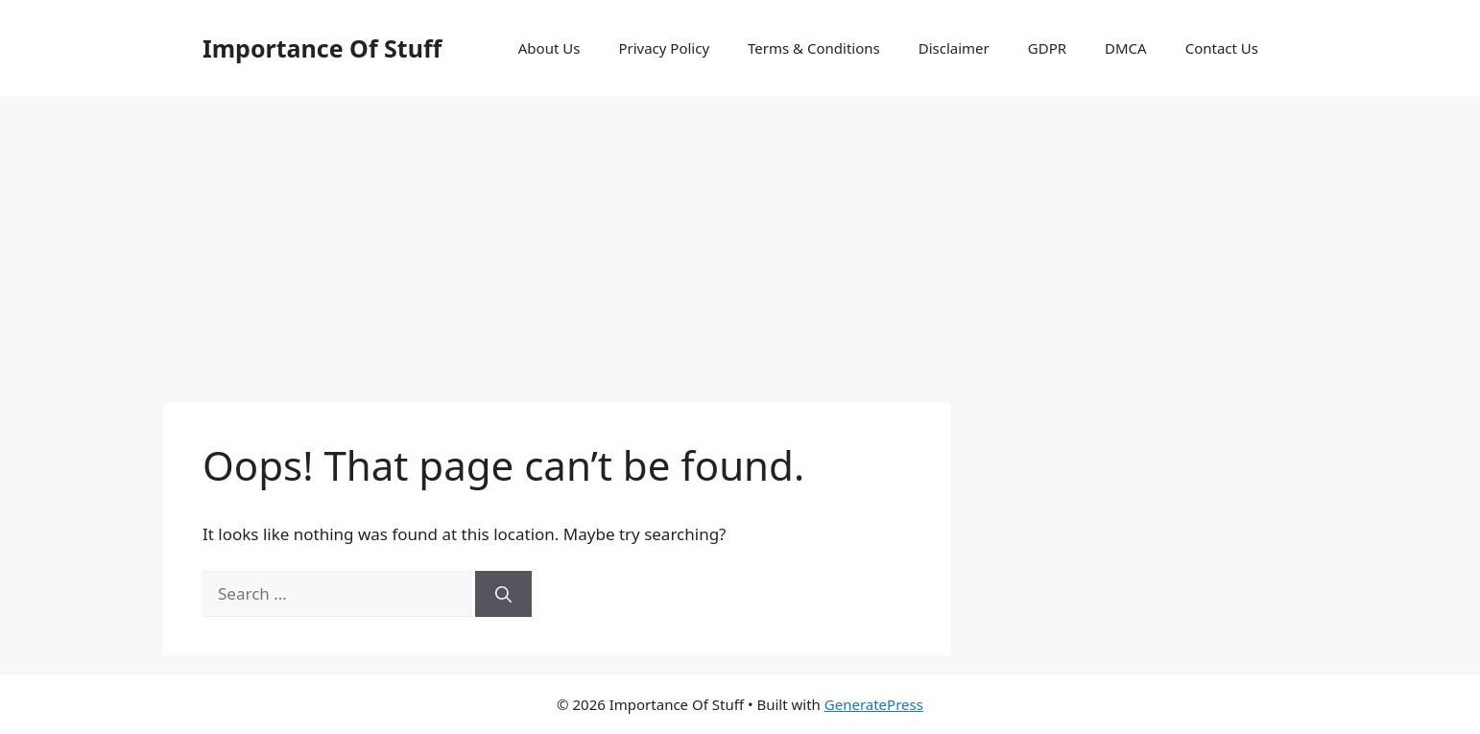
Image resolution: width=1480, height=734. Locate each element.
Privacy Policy (663, 48)
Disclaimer (954, 48)
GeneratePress (873, 704)
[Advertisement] (740, 240)
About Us (549, 48)
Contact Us (1221, 48)
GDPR (1047, 48)
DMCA (1126, 48)
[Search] (503, 594)
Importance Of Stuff (322, 48)
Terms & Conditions (814, 48)
